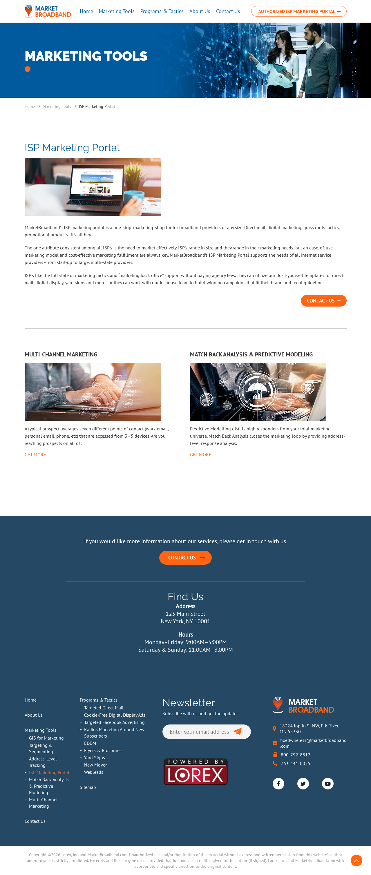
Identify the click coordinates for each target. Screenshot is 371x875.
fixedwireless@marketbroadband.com (313, 743)
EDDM (90, 743)
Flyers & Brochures (103, 750)
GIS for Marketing (46, 738)
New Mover (95, 765)
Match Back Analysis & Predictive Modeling (49, 786)
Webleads (93, 772)
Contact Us (228, 11)
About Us (199, 11)
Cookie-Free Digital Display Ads (114, 715)
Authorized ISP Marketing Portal (296, 11)
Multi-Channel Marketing (43, 803)
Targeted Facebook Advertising (114, 722)
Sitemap (88, 787)
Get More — (38, 454)
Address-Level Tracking (43, 762)
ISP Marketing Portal (49, 772)
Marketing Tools (117, 11)
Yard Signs (94, 757)
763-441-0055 (295, 763)
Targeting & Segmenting (41, 748)
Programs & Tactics (162, 11)
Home (86, 11)
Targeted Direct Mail (104, 708)
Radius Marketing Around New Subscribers (114, 733)
